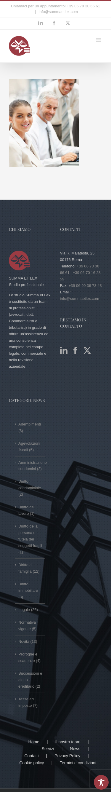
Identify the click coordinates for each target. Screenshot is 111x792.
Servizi (48, 748)
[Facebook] (75, 350)
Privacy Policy (67, 755)
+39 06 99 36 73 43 (85, 285)
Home (33, 742)
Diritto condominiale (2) (29, 488)
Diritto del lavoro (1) (26, 510)
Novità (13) (27, 641)
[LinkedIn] (63, 350)
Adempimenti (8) (29, 427)
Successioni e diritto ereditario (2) (30, 680)
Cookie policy (31, 762)
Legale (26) (28, 609)
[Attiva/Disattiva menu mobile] (99, 40)
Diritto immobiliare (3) (28, 590)
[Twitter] (87, 350)
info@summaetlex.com (58, 11)
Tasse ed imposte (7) (28, 702)
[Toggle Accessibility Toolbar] (101, 782)
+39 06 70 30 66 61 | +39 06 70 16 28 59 (80, 272)
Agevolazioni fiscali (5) (29, 446)
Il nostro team (68, 742)
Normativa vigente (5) (27, 625)
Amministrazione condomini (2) (30, 465)
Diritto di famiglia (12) (29, 568)
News (75, 748)
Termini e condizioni (78, 762)
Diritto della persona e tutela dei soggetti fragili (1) (30, 539)
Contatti (31, 755)
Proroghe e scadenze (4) (29, 657)
